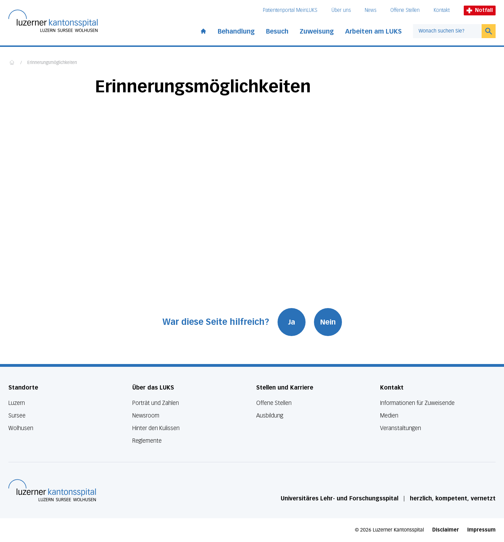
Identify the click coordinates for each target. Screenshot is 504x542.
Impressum (481, 530)
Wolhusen (20, 428)
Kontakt (442, 10)
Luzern (16, 403)
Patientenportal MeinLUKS (290, 10)
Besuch (277, 31)
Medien (389, 415)
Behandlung (236, 31)
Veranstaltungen (400, 428)
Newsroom (145, 415)
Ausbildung (269, 415)
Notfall (480, 10)
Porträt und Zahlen (155, 403)
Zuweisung (317, 31)
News (370, 10)
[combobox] (447, 31)
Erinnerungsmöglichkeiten (52, 63)
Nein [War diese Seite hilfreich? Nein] (328, 322)
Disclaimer (445, 530)
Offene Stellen (405, 10)
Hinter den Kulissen (156, 428)
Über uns (341, 10)
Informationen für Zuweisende (417, 403)
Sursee (17, 415)
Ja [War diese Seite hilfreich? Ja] (291, 322)
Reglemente (147, 440)
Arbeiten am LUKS (373, 31)
